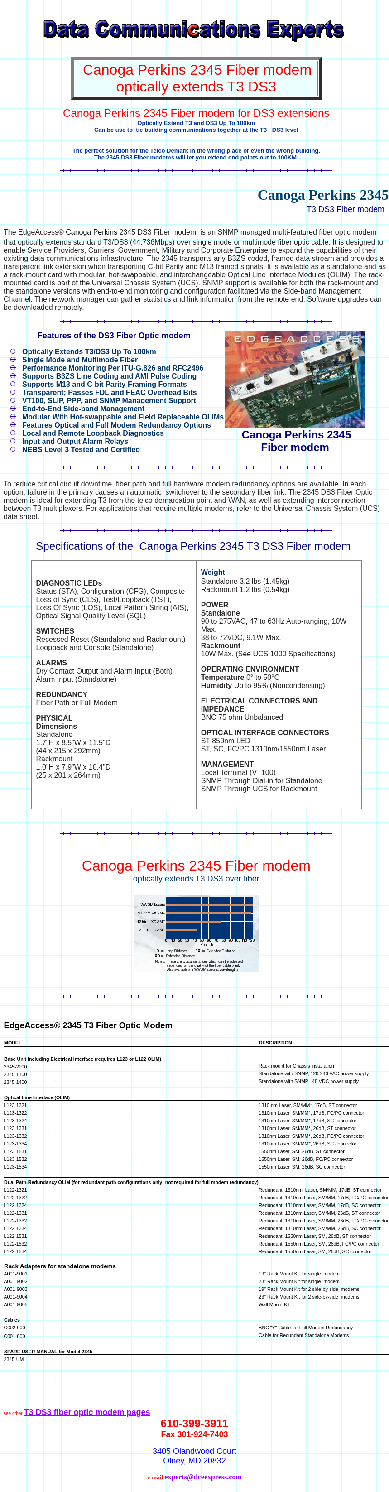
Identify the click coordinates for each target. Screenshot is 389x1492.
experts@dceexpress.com (203, 1477)
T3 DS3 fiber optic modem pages (87, 1412)
